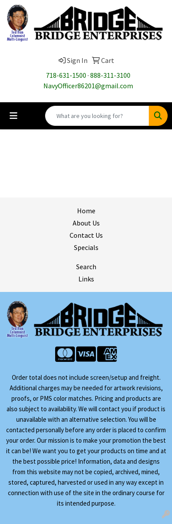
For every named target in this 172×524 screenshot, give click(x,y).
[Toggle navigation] (13, 116)
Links (86, 278)
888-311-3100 (110, 75)
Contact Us (86, 235)
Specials (86, 247)
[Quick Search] (97, 116)
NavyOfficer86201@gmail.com (88, 85)
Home (86, 210)
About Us (86, 223)
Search (86, 266)
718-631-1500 (66, 75)
